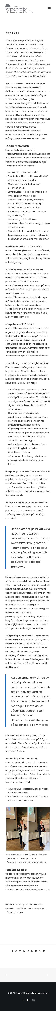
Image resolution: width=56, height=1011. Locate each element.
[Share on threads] (20, 951)
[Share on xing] (40, 951)
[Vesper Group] (19, 8)
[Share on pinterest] (24, 951)
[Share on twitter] (16, 951)
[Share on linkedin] (28, 951)
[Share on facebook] (12, 951)
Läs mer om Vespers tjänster (21, 904)
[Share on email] (43, 951)
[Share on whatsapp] (32, 951)
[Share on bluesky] (36, 951)
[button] (49, 8)
